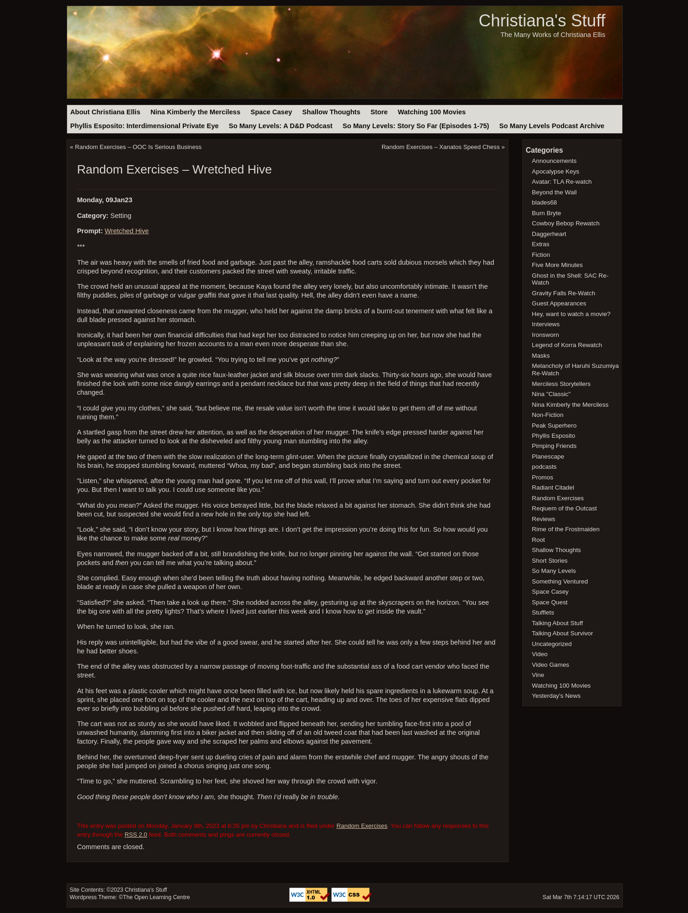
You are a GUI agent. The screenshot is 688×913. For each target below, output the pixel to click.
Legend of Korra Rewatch (567, 345)
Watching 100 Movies (432, 112)
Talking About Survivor (562, 633)
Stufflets (543, 612)
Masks (541, 355)
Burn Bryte (546, 213)
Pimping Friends (554, 445)
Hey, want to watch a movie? (571, 314)
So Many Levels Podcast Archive (551, 126)
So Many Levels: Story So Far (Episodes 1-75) (415, 126)
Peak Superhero (554, 425)
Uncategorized (552, 643)
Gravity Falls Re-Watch (563, 293)
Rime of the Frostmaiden (566, 529)
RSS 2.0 (135, 834)
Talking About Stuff (557, 623)
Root (538, 539)
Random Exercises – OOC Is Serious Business (138, 146)
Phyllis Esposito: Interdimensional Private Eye (144, 126)
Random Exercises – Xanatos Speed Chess (441, 146)
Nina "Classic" (551, 394)
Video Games (551, 664)
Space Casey (271, 112)
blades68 (544, 202)
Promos (542, 477)
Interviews (546, 324)
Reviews (543, 519)
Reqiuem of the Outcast (564, 508)
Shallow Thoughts (331, 112)
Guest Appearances (559, 303)
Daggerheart (549, 233)
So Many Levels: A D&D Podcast (280, 126)
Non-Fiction (548, 414)
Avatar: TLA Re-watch (562, 181)
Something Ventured (560, 581)
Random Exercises (361, 825)
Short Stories (550, 560)
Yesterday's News (556, 695)
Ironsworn (545, 334)
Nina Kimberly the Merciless (195, 112)
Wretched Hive (127, 231)
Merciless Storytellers (561, 383)
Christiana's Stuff (541, 20)
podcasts (544, 466)
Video (540, 654)
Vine (538, 674)
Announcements (554, 160)
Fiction (541, 254)
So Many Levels (554, 570)
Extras (541, 244)
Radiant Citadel (553, 487)
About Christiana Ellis (105, 112)
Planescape (548, 456)
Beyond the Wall (554, 192)
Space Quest (550, 602)
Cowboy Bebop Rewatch (566, 223)
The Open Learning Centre (156, 897)
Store (379, 112)
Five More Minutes (557, 264)
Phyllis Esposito (554, 435)
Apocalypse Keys (555, 171)
